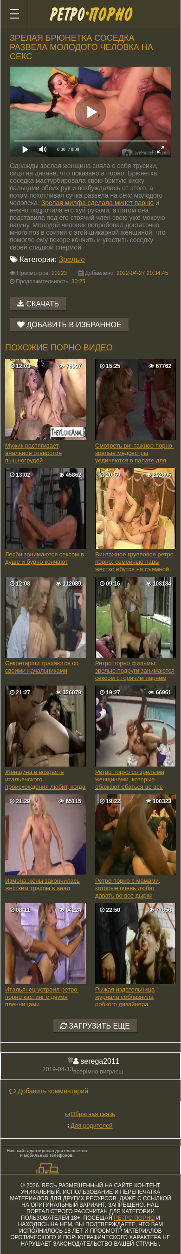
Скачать (42, 304)
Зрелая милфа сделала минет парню (97, 202)
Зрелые (71, 259)
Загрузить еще (95, 1026)
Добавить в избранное (73, 325)
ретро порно (134, 1218)
